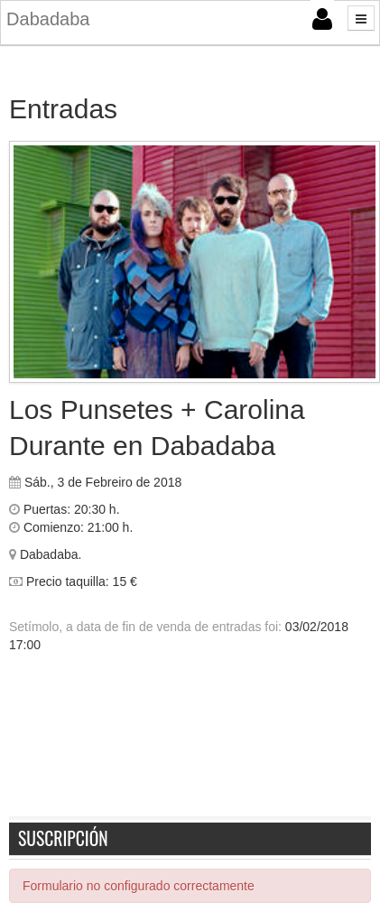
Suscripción (63, 838)
